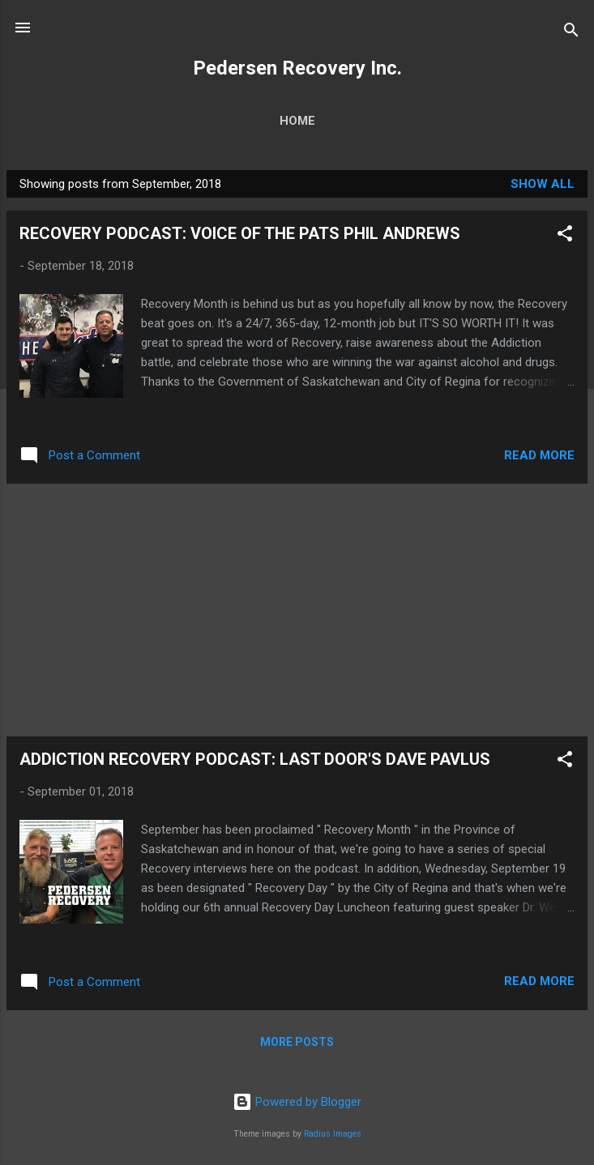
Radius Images (332, 1134)
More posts (297, 1041)
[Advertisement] (297, 610)
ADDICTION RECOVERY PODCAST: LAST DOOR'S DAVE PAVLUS (254, 759)
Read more (539, 455)
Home (297, 120)
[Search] (571, 33)
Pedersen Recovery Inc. (297, 68)
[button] (565, 236)
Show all (543, 184)
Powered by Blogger (297, 1102)
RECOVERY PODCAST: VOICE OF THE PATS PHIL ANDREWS (239, 233)
